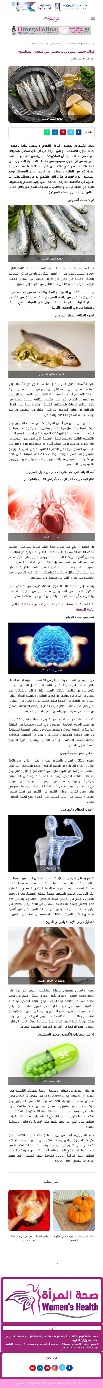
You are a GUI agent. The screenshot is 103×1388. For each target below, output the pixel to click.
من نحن (51, 1357)
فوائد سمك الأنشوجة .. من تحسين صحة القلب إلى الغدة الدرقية (53, 607)
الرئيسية (90, 43)
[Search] (10, 18)
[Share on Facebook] (78, 132)
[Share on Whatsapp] (47, 132)
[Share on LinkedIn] (55, 132)
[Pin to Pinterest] (63, 132)
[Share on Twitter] (70, 132)
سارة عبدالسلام (80, 58)
